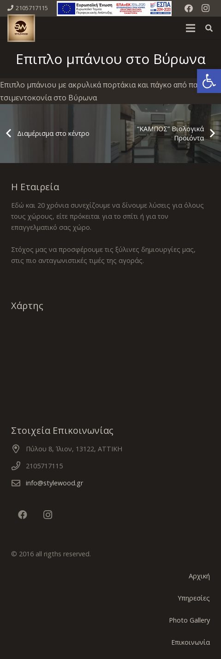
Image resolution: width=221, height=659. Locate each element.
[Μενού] (190, 28)
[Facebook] (188, 8)
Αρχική (199, 576)
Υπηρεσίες (194, 598)
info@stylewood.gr (54, 482)
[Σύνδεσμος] (114, 8)
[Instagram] (205, 8)
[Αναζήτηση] (209, 28)
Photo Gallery (189, 620)
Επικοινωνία (190, 642)
